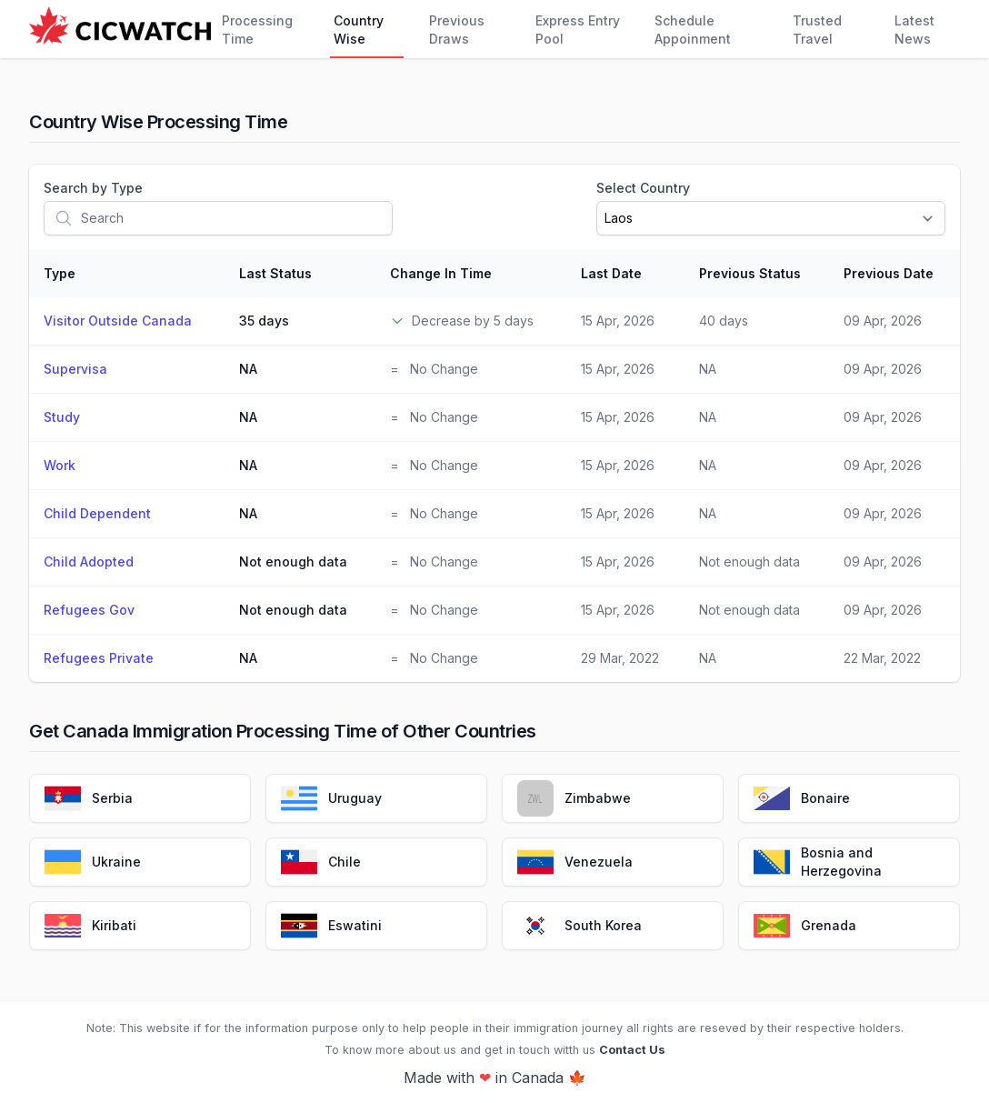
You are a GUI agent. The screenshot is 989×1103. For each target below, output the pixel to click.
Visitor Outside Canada (118, 320)
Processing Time (257, 29)
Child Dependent (97, 513)
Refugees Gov (89, 609)
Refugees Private (99, 658)
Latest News (914, 29)
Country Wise (359, 29)
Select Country (643, 188)
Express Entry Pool (577, 29)
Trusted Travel (817, 29)
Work (59, 465)
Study (62, 417)
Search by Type (93, 188)
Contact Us (632, 1050)
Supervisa (75, 368)
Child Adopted (89, 561)
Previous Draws (457, 29)
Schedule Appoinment (692, 29)
